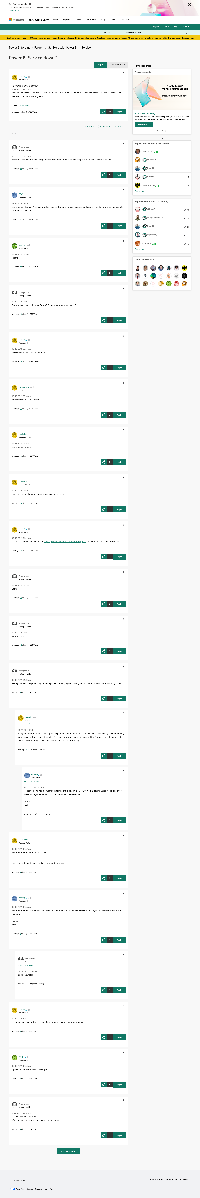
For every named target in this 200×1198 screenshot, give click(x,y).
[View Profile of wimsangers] (24, 386)
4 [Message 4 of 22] (20, 1078)
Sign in (166, 26)
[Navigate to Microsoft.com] (16, 19)
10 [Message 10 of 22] (27, 749)
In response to (28, 724)
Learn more (14, 10)
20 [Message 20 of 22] (21, 266)
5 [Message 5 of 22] (20, 1031)
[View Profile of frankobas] (23, 434)
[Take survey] (144, 124)
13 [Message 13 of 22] (21, 597)
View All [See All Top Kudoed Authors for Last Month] (139, 249)
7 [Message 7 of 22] (26, 984)
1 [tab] (157, 130)
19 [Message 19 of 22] (21, 314)
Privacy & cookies (156, 1179)
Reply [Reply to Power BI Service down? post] (119, 111)
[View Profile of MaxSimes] (23, 839)
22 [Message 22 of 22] (21, 168)
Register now (188, 37)
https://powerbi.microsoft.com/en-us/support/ (65, 541)
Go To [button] (184, 26)
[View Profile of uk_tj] (21, 1056)
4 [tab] (162, 130)
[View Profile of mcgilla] (22, 245)
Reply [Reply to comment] (119, 175)
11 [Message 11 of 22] (33, 814)
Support (125, 20)
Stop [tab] (165, 131)
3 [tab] (160, 130)
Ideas (78, 20)
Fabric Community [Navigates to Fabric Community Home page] (38, 19)
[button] (100, 64)
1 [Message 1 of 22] (20, 112)
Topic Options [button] (116, 64)
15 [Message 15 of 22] (21, 503)
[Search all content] (157, 32)
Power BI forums (19, 47)
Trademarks (185, 1179)
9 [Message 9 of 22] (20, 692)
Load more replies (68, 1151)
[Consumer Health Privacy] (45, 1188)
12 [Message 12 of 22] (21, 645)
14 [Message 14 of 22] (21, 550)
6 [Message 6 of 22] (20, 933)
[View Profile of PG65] (21, 194)
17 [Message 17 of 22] (21, 408)
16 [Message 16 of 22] (21, 456)
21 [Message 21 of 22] (21, 219)
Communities (91, 20)
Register (156, 26)
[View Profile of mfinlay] (34, 774)
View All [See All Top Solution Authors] (139, 191)
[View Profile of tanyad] (22, 76)
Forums (55, 20)
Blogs (103, 20)
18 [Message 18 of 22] (21, 361)
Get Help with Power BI (63, 47)
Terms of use (171, 1179)
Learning (114, 20)
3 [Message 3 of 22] (20, 1129)
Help (175, 26)
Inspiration (67, 20)
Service (86, 47)
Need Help (24, 105)
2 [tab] (159, 130)
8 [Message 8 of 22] (20, 872)
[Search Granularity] (112, 32)
